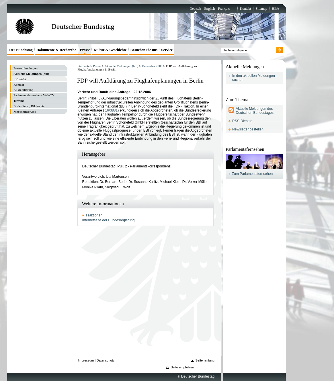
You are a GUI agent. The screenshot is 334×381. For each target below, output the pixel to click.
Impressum (86, 360)
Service (167, 50)
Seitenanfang (205, 360)
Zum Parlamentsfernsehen (252, 174)
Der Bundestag (21, 50)
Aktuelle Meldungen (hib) (121, 66)
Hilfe (275, 9)
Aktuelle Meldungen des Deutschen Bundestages (255, 111)
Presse (97, 66)
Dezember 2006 (152, 66)
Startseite (83, 66)
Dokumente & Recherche (56, 50)
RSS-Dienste (242, 121)
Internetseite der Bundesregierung (108, 220)
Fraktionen (94, 215)
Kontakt (245, 9)
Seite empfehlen (182, 367)
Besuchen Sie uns (144, 50)
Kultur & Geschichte (109, 50)
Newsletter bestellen (247, 129)
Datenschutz (106, 360)
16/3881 (111, 110)
